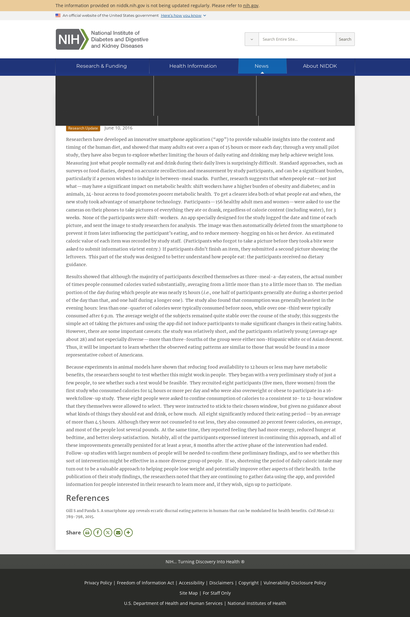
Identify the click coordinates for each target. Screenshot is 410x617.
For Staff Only (217, 593)
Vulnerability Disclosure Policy (295, 583)
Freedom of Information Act (145, 583)
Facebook (97, 532)
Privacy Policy (98, 583)
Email (118, 532)
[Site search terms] (297, 39)
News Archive (86, 101)
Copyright (248, 583)
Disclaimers (221, 583)
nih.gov (250, 5)
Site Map (189, 593)
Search (345, 39)
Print (87, 532)
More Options (128, 532)
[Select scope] (252, 39)
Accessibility (191, 583)
